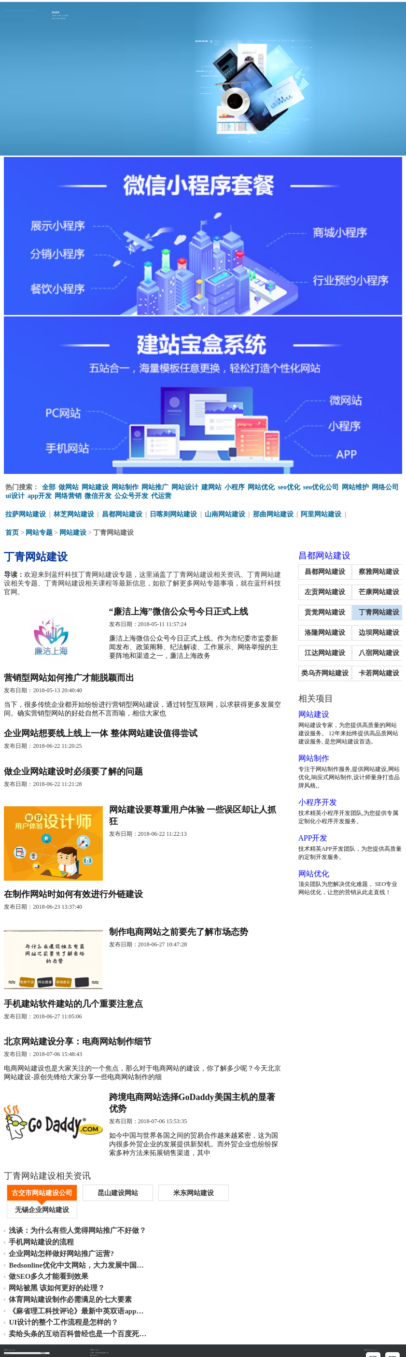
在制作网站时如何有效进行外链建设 (73, 901)
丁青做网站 (35, 1348)
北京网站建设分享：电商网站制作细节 (78, 1053)
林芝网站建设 (74, 512)
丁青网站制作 (23, 1348)
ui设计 (15, 494)
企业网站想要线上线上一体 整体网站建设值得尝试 (100, 735)
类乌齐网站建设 (317, 671)
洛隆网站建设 (317, 631)
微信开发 (98, 494)
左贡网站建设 (317, 590)
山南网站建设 (225, 512)
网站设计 (184, 485)
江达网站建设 (317, 651)
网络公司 (385, 485)
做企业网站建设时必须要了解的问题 (73, 775)
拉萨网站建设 (25, 512)
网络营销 (68, 494)
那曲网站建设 (273, 512)
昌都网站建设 (122, 512)
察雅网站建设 (376, 570)
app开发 (40, 494)
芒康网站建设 (376, 590)
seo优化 (289, 485)
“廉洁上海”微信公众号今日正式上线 (180, 610)
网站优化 (261, 485)
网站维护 (355, 485)
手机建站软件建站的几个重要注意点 (73, 1013)
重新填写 (12, 1336)
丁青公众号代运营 (49, 1348)
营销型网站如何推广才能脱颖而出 (69, 678)
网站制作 (125, 485)
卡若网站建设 (376, 671)
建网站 (211, 485)
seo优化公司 (321, 485)
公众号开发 (132, 494)
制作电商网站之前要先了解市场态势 (180, 940)
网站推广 (154, 485)
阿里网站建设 (321, 512)
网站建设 (95, 485)
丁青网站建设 (376, 610)
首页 (12, 531)
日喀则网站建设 (173, 512)
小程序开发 (308, 801)
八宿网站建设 (376, 651)
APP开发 (303, 836)
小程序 (234, 485)
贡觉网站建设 (317, 610)
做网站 (68, 485)
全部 (49, 485)
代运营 (162, 494)
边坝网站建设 (376, 631)
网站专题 (39, 531)
